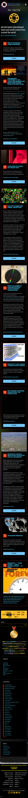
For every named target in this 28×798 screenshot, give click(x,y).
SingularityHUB (6, 754)
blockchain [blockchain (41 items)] (24, 643)
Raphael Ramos (8, 717)
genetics (12, 598)
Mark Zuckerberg (7, 673)
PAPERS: (16, 784)
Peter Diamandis (6, 665)
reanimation (12, 603)
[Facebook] (9, 792)
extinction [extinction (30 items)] (22, 645)
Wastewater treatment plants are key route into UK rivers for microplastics (16, 455)
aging (12, 596)
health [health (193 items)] (11, 647)
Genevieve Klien (9, 177)
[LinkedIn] (14, 792)
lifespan (17, 601)
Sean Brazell (7, 719)
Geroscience (5, 746)
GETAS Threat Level (14, 768)
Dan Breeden (8, 691)
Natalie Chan (8, 721)
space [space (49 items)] (24, 651)
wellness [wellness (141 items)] (22, 653)
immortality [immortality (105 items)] (5, 648)
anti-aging (11, 600)
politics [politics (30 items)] (20, 650)
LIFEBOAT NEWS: (17, 773)
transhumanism (14, 139)
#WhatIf (14, 51)
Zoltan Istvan (9, 139)
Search (25, 624)
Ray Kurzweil (6, 668)
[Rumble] (19, 792)
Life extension (13, 601)
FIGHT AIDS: (7, 781)
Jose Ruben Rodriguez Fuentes (12, 702)
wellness (15, 603)
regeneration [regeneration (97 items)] (12, 652)
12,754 (23, 612)
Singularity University (7, 670)
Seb (6, 724)
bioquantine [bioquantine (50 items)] (24, 641)
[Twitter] (12, 792)
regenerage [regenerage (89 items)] (6, 652)
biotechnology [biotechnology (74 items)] (16, 643)
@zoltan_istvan (19, 93)
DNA (7, 598)
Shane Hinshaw (8, 716)
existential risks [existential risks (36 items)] (18, 645)
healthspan (5, 601)
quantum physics (19, 332)
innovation (12, 421)
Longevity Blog (6, 747)
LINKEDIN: (6, 775)
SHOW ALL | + (5, 736)
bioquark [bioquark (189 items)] (5, 643)
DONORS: (9, 779)
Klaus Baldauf (9, 549)
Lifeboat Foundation (11, 790)
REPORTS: (16, 781)
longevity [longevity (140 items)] (10, 650)
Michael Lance (9, 54)
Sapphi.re (23, 790)
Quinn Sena (7, 690)
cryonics (4, 598)
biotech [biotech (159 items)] (10, 643)
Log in (4, 35)
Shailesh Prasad (8, 693)
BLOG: (16, 777)
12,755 (4, 614)
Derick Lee (7, 712)
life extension (19, 598)
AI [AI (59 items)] (5, 641)
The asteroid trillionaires (15, 535)
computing (14, 332)
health (16, 598)
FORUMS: (10, 786)
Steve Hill (7, 723)
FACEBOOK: (6, 773)
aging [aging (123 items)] (3, 641)
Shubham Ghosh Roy (9, 688)
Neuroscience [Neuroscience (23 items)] (17, 650)
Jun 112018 (5, 44)
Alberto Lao (7, 714)
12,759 (22, 614)
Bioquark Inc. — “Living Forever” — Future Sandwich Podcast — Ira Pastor (14, 565)
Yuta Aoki (7, 710)
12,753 (18, 612)
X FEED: (6, 777)
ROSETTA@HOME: (6, 784)
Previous (8, 612)
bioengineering (16, 596)
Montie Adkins (8, 731)
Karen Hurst (7, 700)
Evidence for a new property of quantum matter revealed (16, 365)
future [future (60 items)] (25, 645)
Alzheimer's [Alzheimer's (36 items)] (8, 641)
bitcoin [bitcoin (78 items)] (20, 643)
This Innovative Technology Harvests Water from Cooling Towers (15, 392)
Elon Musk (5, 669)
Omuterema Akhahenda (10, 705)
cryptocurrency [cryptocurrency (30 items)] (10, 645)
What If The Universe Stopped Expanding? (13, 44)
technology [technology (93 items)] (10, 653)
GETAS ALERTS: (17, 775)
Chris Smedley (8, 735)
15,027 (9, 617)
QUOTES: (16, 786)
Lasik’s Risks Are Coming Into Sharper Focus (15, 167)
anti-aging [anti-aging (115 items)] (13, 641)
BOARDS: (16, 779)
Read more (14, 58)
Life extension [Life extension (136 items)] (22, 648)
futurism (9, 598)
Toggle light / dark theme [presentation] (26, 4)
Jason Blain (7, 729)
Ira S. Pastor (9, 596)
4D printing (5, 664)
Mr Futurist (5, 749)
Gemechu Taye (8, 697)
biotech (17, 600)
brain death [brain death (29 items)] (3, 645)
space (13, 54)
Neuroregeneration (6, 603)
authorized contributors (11, 35)
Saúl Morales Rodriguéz (10, 686)
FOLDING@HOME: (6, 782)
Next (16, 617)
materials (12, 506)
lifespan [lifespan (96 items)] (6, 650)
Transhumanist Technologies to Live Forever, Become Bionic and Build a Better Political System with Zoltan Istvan (16, 81)
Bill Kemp (8, 421)
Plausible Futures (7, 752)
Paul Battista (8, 695)
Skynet (4, 672)
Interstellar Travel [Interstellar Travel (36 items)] (11, 648)
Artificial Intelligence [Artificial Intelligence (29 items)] (19, 641)
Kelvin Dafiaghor (8, 698)
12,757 (13, 614)
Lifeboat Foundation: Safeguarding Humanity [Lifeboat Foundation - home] (11, 4)
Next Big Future (6, 751)
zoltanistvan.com (12, 107)
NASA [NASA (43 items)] (14, 650)
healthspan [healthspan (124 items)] (16, 647)
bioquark (14, 600)
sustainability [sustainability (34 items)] (6, 653)
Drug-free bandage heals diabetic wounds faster (15, 207)
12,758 (18, 614)
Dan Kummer (8, 704)
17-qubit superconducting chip (11, 298)
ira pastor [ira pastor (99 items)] (16, 648)
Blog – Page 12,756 (14, 10)
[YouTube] (17, 792)
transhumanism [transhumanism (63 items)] (17, 653)
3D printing (5, 663)
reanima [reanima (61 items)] (22, 650)
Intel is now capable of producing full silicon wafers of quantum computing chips (14, 288)
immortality (9, 601)
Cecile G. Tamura (9, 709)
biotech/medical (15, 177)
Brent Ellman (8, 726)
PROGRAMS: (17, 782)
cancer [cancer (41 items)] (7, 645)
